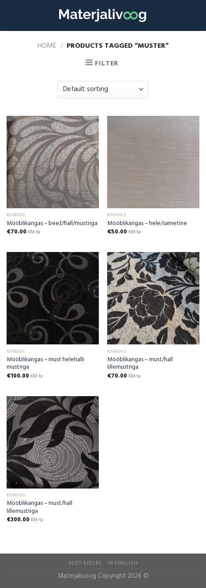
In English (122, 563)
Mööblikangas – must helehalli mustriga (45, 363)
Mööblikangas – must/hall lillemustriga (140, 363)
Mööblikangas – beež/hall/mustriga (52, 224)
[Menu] (194, 15)
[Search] (179, 15)
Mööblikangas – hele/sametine (147, 224)
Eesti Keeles (85, 563)
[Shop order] (103, 89)
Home (46, 46)
